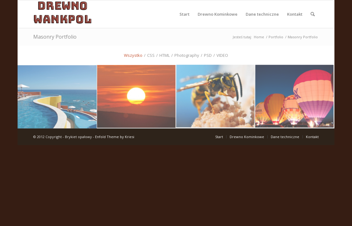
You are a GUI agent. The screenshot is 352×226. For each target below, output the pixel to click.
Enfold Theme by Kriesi (114, 136)
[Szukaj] (313, 14)
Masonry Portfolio (55, 36)
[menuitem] (184, 14)
